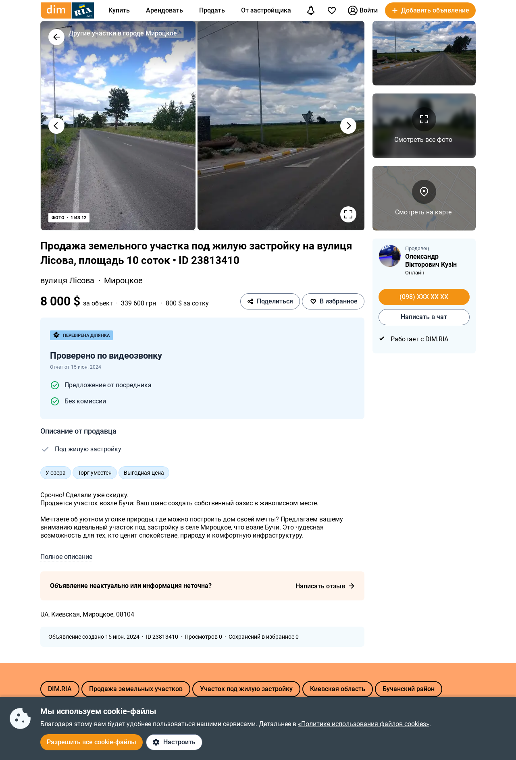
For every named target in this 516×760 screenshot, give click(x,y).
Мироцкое (123, 280)
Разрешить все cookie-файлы (91, 742)
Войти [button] (363, 10)
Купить (119, 10)
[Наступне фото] (348, 126)
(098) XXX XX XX (423, 297)
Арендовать (164, 10)
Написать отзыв (325, 586)
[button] (430, 10)
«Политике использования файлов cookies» (363, 724)
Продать (212, 10)
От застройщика (266, 10)
